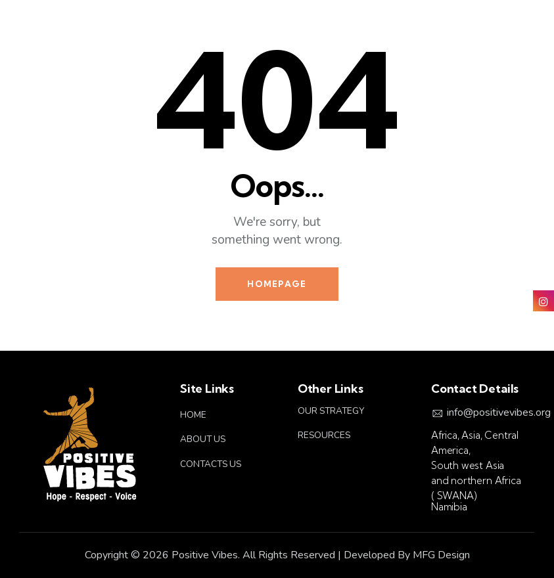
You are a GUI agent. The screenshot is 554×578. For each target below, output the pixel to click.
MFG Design (441, 555)
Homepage (276, 283)
